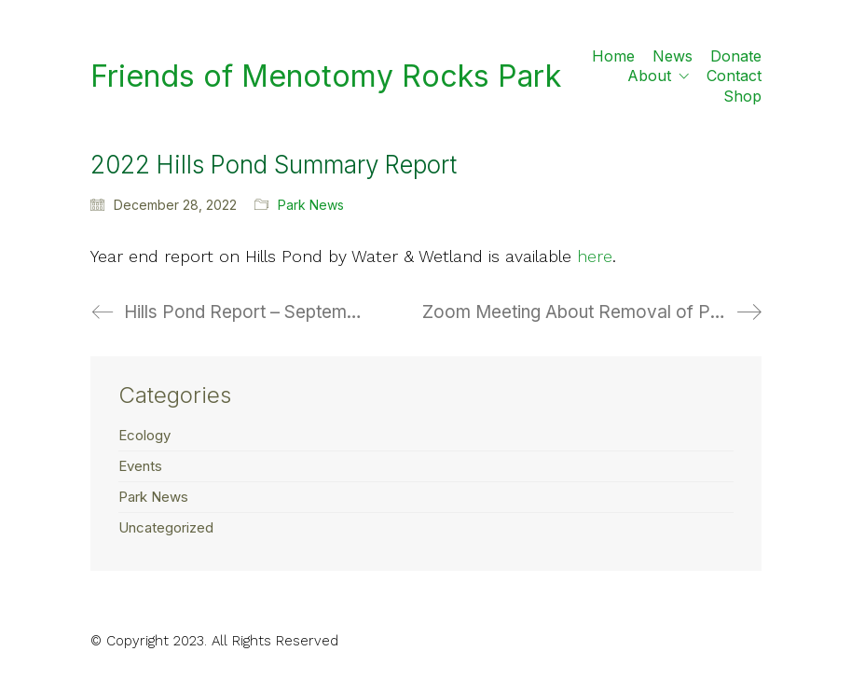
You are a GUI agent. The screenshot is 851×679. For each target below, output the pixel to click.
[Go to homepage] (325, 77)
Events (140, 466)
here (594, 256)
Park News (311, 205)
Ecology (144, 435)
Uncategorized (165, 527)
